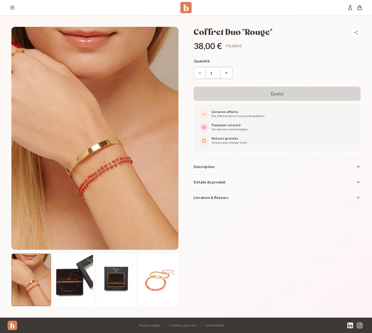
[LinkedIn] (350, 325)
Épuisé (277, 93)
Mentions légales (150, 325)
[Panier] (359, 7)
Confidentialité (214, 325)
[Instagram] (359, 325)
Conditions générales (182, 325)
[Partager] (356, 32)
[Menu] (12, 7)
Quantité (202, 61)
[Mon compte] (350, 7)
